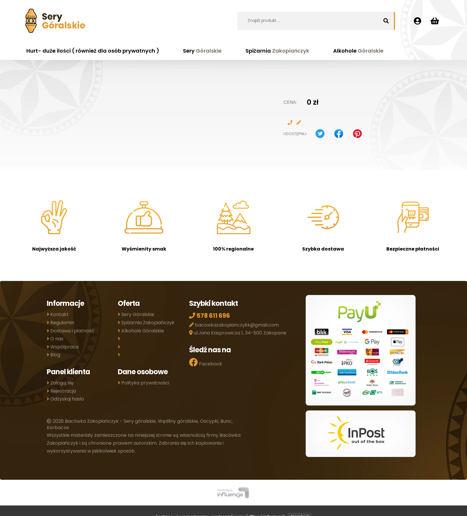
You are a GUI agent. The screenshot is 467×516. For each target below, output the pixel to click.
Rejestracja (61, 391)
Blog (53, 354)
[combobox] (311, 20)
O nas (55, 338)
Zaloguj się (60, 382)
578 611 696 (209, 315)
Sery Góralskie (136, 314)
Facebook (205, 362)
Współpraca (63, 347)
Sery (202, 50)
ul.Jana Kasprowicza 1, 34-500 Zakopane (237, 332)
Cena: (290, 102)
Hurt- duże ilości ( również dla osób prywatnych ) (92, 50)
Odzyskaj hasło (65, 399)
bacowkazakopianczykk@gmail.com (234, 325)
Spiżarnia (277, 50)
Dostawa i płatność (70, 330)
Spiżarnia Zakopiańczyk (146, 322)
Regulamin (60, 322)
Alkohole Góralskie (141, 330)
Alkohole (358, 50)
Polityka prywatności (143, 382)
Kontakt (58, 314)
